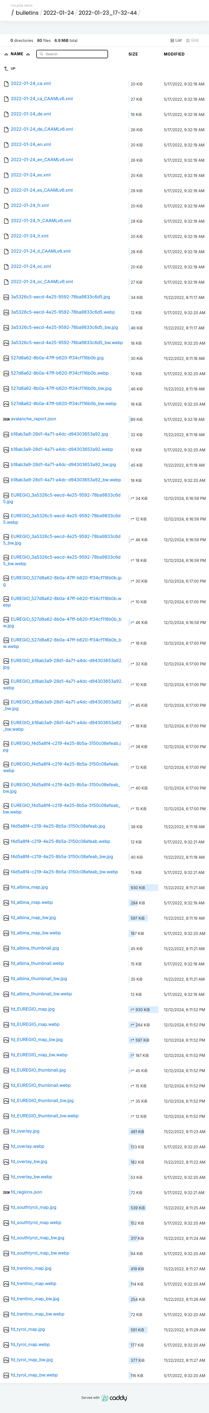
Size (133, 54)
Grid (192, 40)
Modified (174, 54)
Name (21, 53)
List (176, 40)
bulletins (27, 13)
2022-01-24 (58, 13)
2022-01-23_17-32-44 (108, 13)
